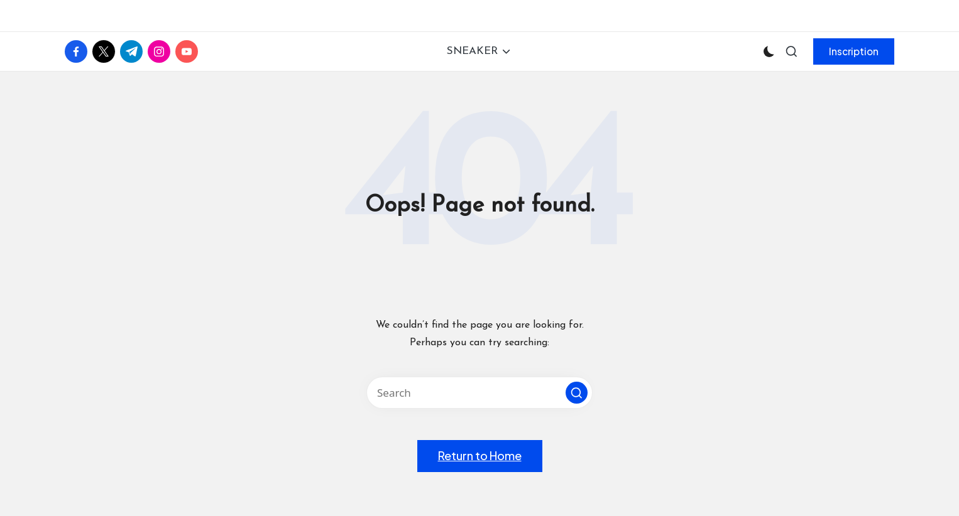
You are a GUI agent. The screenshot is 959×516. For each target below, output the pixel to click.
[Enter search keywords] (479, 393)
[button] (853, 51)
